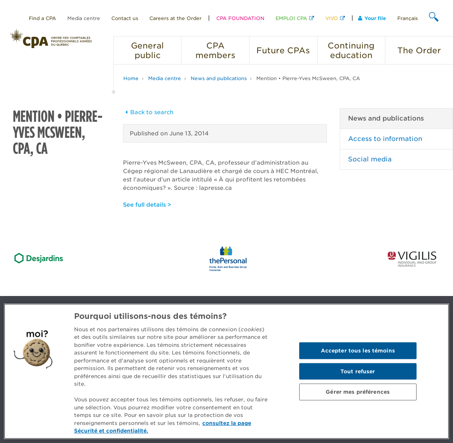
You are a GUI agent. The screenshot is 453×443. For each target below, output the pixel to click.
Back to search (148, 112)
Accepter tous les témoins (358, 350)
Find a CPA (42, 18)
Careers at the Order (175, 18)
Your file (372, 18)
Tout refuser (357, 371)
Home (131, 78)
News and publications (219, 78)
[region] (226, 371)
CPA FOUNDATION (240, 18)
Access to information (385, 139)
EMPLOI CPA (291, 18)
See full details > (147, 204)
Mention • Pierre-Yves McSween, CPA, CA (308, 78)
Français (407, 18)
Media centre (83, 18)
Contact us (124, 18)
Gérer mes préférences (358, 392)
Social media (370, 159)
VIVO (331, 18)
